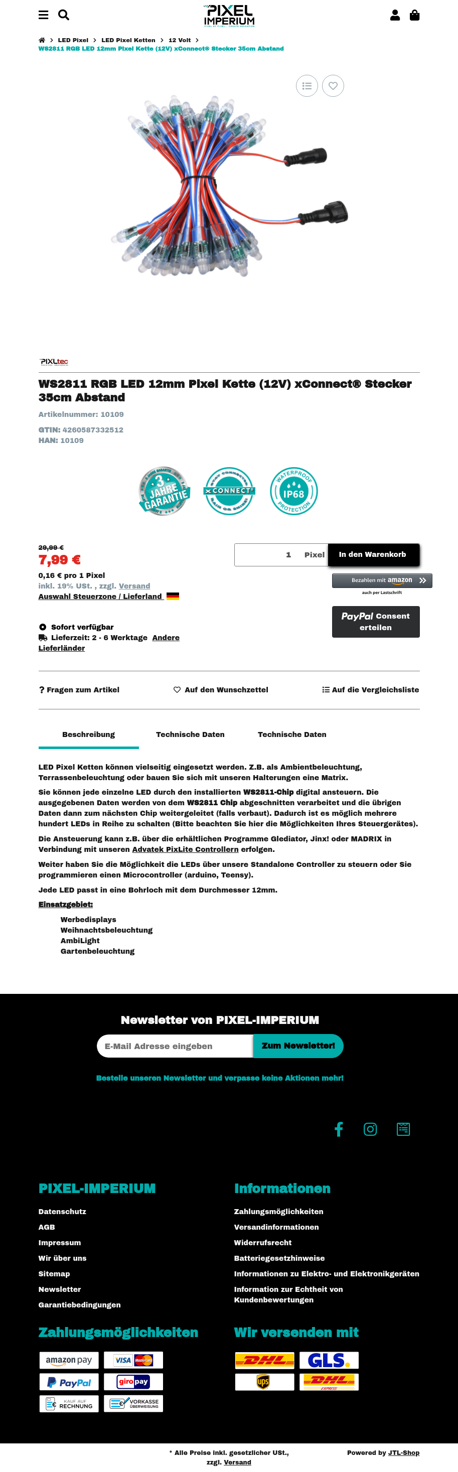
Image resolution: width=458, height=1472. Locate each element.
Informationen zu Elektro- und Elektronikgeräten (327, 1274)
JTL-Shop (404, 1452)
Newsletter (60, 1289)
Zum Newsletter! (298, 1046)
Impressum (60, 1243)
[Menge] (268, 555)
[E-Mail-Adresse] (175, 1046)
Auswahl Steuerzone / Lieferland (109, 597)
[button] (395, 16)
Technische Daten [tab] (190, 735)
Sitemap (54, 1274)
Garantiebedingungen (80, 1305)
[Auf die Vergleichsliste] (307, 86)
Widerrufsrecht (263, 1243)
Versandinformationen (276, 1227)
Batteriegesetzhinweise (279, 1258)
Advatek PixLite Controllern (185, 849)
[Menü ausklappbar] (43, 16)
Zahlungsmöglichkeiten (279, 1212)
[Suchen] (63, 16)
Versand (134, 586)
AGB (47, 1227)
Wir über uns (63, 1258)
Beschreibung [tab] (88, 735)
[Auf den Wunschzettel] (333, 86)
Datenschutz (62, 1212)
